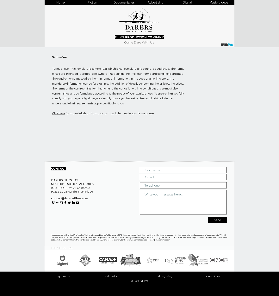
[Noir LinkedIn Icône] (73, 203)
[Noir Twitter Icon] (69, 203)
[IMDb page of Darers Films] (57, 203)
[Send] (217, 220)
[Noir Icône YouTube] (77, 203)
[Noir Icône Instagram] (61, 203)
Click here (58, 113)
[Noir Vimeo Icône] (53, 203)
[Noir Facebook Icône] (65, 203)
